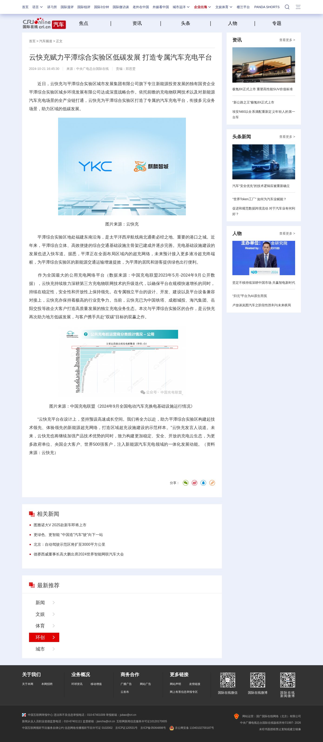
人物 (232, 23)
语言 (37, 7)
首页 (25, 7)
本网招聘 (47, 684)
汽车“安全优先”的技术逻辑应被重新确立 (261, 186)
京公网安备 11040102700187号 (191, 727)
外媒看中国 (161, 7)
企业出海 (203, 7)
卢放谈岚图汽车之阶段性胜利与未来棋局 (261, 305)
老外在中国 (141, 7)
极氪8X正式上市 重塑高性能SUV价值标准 (262, 89)
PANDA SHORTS (267, 7)
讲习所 (52, 7)
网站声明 (175, 684)
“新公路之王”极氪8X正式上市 (253, 102)
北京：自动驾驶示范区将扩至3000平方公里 (69, 544)
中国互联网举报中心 (37, 714)
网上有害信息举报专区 (184, 692)
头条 (185, 23)
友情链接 (194, 684)
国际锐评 (83, 7)
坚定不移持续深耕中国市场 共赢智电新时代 (263, 282)
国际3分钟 (101, 7)
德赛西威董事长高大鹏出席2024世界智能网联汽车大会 (79, 554)
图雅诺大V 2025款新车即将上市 (60, 525)
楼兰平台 (243, 7)
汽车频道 (45, 41)
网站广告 (145, 684)
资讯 (137, 23)
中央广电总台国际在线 (92, 69)
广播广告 (126, 684)
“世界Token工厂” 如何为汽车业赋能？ (259, 199)
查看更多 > (287, 40)
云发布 (125, 692)
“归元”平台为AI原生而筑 (249, 296)
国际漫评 (67, 7)
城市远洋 (181, 7)
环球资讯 (76, 684)
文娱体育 (224, 7)
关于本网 (27, 684)
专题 (276, 23)
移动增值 (96, 684)
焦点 (94, 23)
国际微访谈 (121, 7)
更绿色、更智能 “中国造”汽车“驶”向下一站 (68, 535)
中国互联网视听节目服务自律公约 (43, 727)
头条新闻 (241, 136)
